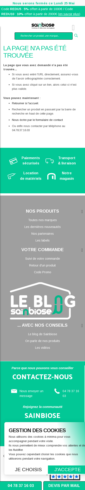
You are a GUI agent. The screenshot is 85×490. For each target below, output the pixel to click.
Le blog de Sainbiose (42, 334)
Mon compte (17, 28)
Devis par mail (64, 485)
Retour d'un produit (42, 265)
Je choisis (28, 469)
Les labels (43, 240)
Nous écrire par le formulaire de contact (37, 120)
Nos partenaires (42, 233)
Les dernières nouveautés (42, 227)
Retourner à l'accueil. (25, 103)
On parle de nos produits (42, 341)
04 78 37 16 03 (21, 485)
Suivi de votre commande (42, 258)
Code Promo (42, 272)
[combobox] (44, 36)
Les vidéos (42, 347)
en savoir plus (69, 14)
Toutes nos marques (42, 220)
